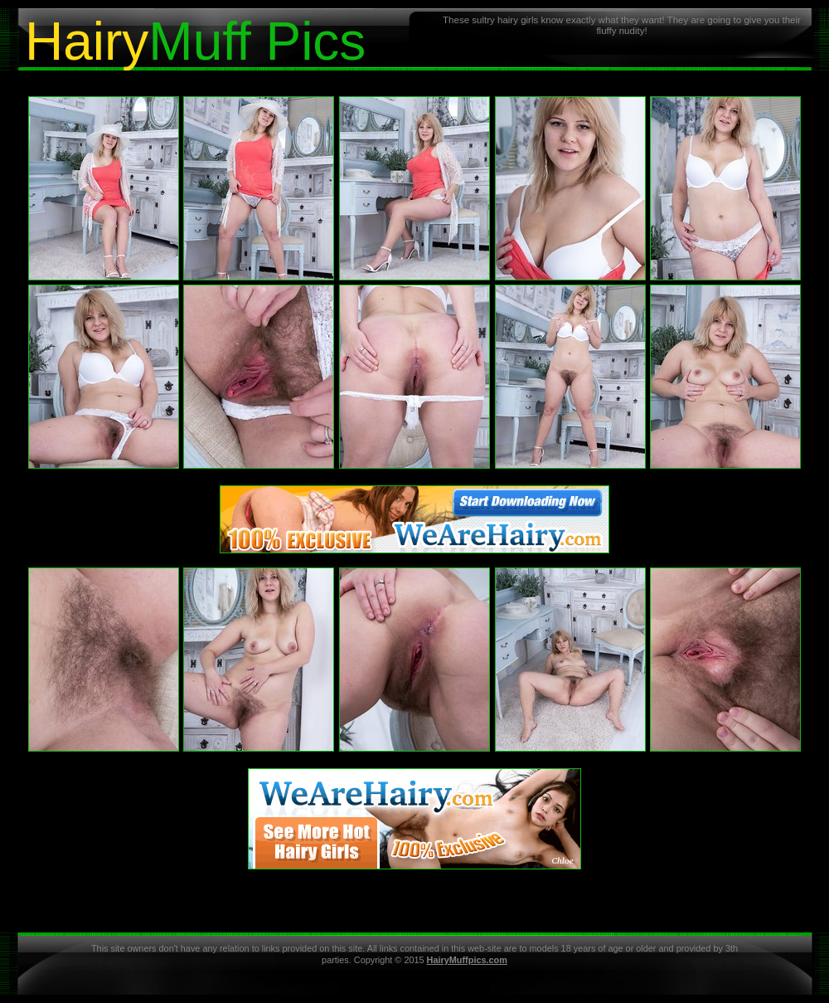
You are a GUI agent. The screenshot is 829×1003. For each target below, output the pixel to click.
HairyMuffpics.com (467, 960)
